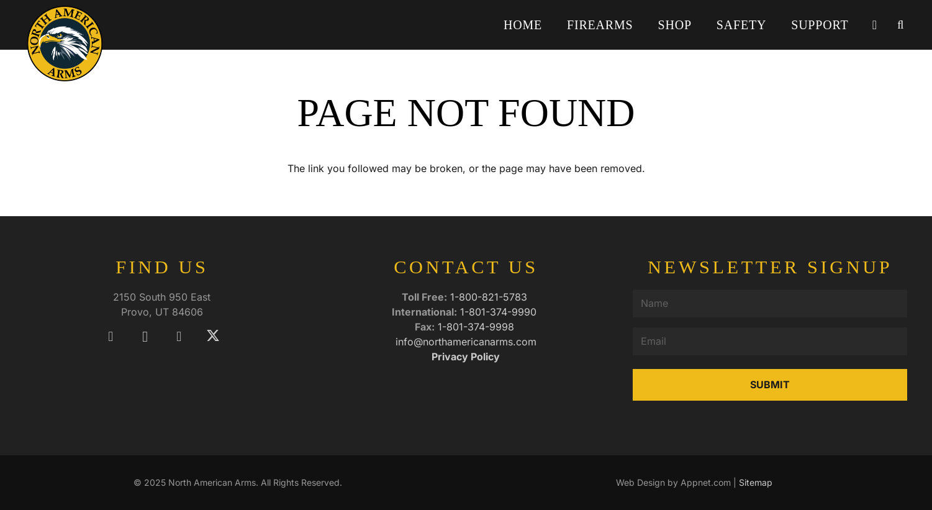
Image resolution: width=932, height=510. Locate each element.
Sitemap (755, 482)
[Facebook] (111, 336)
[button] (900, 24)
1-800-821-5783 (490, 297)
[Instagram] (145, 336)
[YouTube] (179, 336)
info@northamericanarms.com (466, 341)
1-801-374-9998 (477, 327)
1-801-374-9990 (500, 312)
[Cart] (874, 25)
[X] (213, 336)
